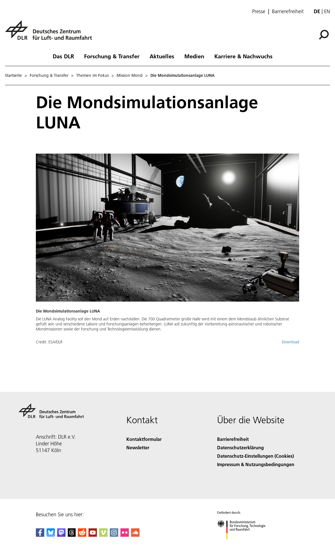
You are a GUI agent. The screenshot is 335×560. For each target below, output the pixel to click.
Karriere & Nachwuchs (243, 56)
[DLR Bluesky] (50, 535)
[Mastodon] (61, 535)
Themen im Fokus (92, 75)
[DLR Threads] (72, 535)
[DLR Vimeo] (103, 535)
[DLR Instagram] (114, 535)
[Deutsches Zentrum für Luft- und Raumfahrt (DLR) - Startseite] (50, 33)
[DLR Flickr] (124, 535)
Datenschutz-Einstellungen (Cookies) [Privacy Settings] (255, 456)
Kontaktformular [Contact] (144, 439)
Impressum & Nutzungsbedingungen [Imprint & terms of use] (255, 464)
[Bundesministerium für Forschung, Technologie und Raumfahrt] (244, 544)
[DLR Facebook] (40, 535)
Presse (258, 11)
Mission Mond (130, 75)
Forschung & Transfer (111, 56)
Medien (194, 56)
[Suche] (324, 35)
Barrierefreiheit (288, 11)
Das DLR (63, 56)
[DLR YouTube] (93, 535)
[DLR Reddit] (82, 535)
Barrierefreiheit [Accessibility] (233, 439)
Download (290, 341)
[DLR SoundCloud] (135, 535)
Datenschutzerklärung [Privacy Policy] (240, 447)
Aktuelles (162, 56)
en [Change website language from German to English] (327, 11)
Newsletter (137, 447)
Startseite (13, 75)
